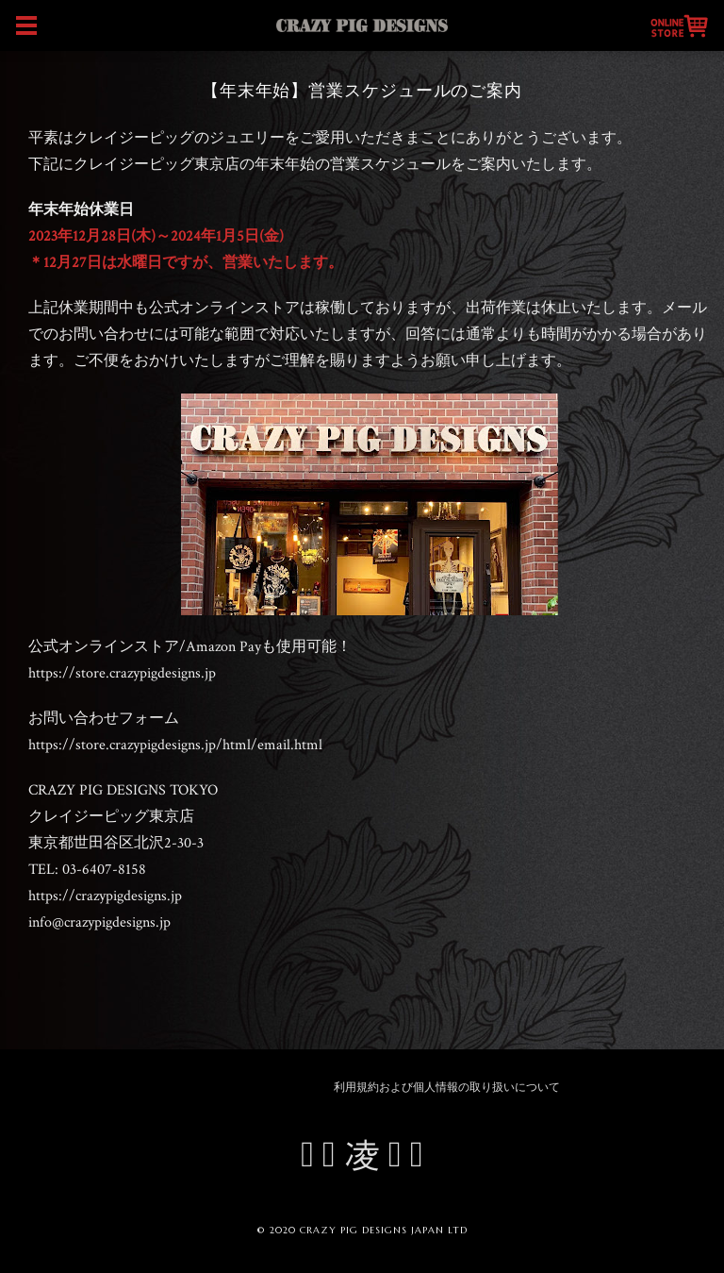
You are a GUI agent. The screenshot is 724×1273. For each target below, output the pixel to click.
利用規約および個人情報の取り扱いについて (447, 1087)
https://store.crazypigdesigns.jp (122, 673)
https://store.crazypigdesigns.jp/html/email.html (175, 745)
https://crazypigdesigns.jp (105, 896)
